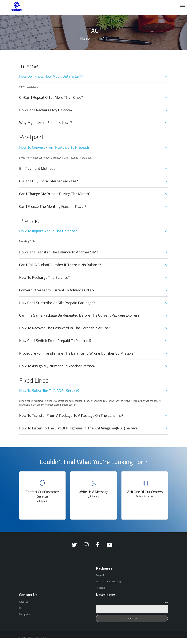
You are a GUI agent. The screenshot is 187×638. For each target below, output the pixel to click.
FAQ (21, 608)
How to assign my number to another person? (57, 366)
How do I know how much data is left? (51, 76)
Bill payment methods (37, 168)
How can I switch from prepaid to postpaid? (55, 340)
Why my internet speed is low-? (45, 122)
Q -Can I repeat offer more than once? (51, 97)
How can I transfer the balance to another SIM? (58, 252)
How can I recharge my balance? (45, 110)
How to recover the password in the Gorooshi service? (64, 328)
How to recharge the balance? (44, 277)
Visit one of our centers (145, 491)
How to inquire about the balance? (48, 231)
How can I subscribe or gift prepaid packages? (57, 303)
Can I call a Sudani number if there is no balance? (60, 265)
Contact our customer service (42, 494)
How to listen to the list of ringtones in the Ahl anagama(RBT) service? (79, 428)
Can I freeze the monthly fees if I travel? (52, 206)
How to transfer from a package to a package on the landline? (71, 415)
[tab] (93, 78)
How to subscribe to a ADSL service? (49, 390)
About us (23, 601)
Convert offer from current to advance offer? (56, 290)
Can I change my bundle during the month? (54, 194)
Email (165, 602)
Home (85, 38)
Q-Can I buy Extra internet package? (48, 181)
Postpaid (100, 588)
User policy (24, 614)
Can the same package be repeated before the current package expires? (79, 315)
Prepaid (100, 575)
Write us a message (93, 491)
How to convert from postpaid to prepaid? (54, 147)
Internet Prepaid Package (109, 581)
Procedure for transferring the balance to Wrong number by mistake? (77, 353)
